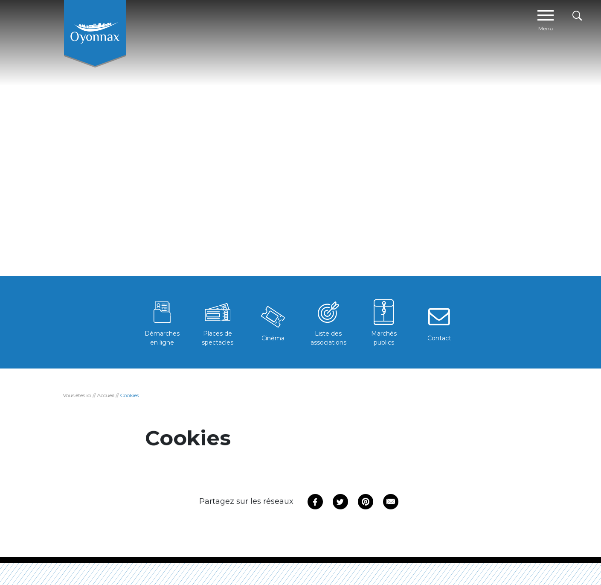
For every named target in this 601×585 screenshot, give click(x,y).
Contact (439, 322)
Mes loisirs (439, 20)
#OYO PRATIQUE (387, 20)
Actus (240, 21)
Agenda (282, 21)
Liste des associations (328, 321)
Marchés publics (384, 321)
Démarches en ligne (162, 321)
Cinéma (273, 322)
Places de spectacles (217, 321)
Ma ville (203, 20)
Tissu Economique (492, 20)
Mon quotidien (331, 20)
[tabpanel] (300, 146)
